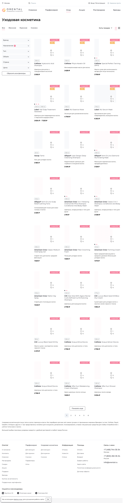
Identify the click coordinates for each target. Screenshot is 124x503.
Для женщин (30, 450)
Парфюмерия (51, 10)
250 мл (37, 60)
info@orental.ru (110, 462)
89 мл (36, 339)
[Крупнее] (115, 28)
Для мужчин (29, 453)
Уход (68, 10)
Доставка (80, 453)
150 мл (37, 293)
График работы (82, 461)
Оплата (79, 450)
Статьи (64, 457)
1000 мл (43, 106)
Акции (82, 10)
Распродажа (99, 10)
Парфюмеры (30, 461)
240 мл (37, 106)
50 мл (96, 247)
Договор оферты (83, 471)
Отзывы (65, 450)
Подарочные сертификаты (11, 482)
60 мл (36, 152)
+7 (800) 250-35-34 (112, 456)
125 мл (36, 199)
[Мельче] (119, 28)
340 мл (67, 293)
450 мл (97, 199)
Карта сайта (81, 464)
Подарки (5, 471)
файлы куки (18, 499)
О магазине (6, 450)
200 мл (97, 60)
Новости (65, 453)
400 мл (97, 383)
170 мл (97, 106)
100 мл (67, 60)
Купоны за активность (10, 479)
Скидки (4, 464)
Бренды (117, 10)
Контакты (5, 453)
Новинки (33, 10)
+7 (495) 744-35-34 (112, 450)
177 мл (97, 293)
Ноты (27, 464)
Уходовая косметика (49, 445)
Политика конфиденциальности (89, 468)
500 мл (67, 152)
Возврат (80, 457)
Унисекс (28, 457)
